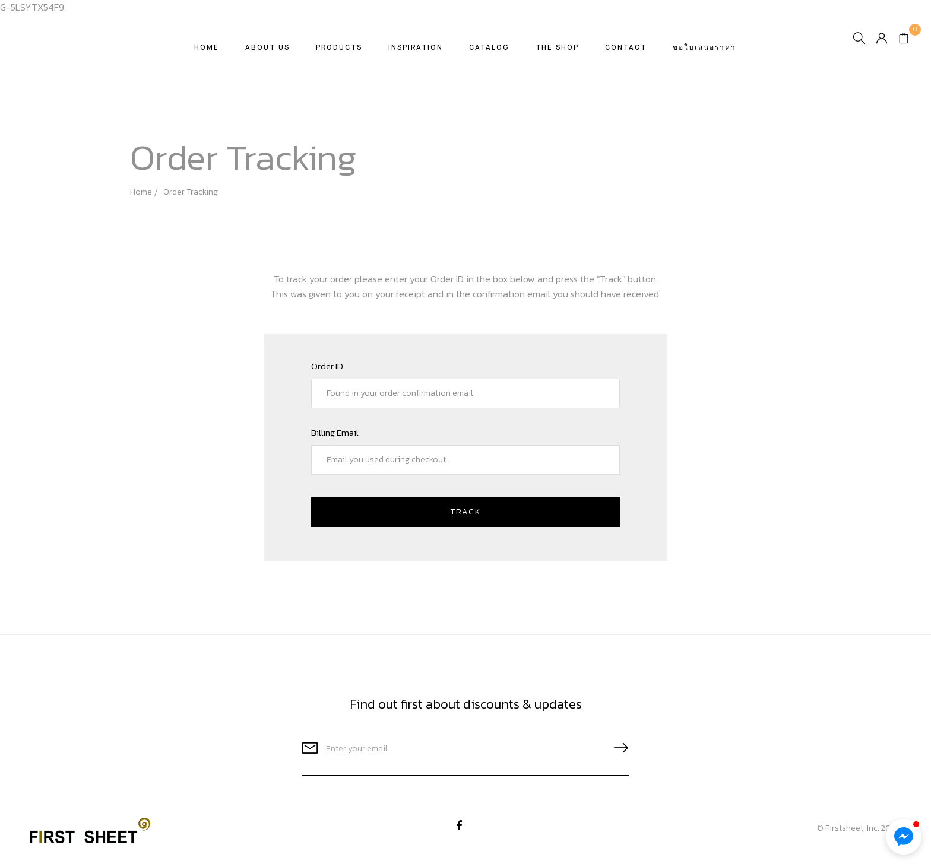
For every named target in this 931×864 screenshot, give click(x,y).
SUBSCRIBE (616, 748)
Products (339, 54)
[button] (904, 837)
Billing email (335, 432)
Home (207, 54)
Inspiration (416, 54)
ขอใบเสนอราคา (705, 54)
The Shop (558, 54)
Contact (626, 54)
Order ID (327, 365)
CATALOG (490, 54)
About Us (268, 54)
